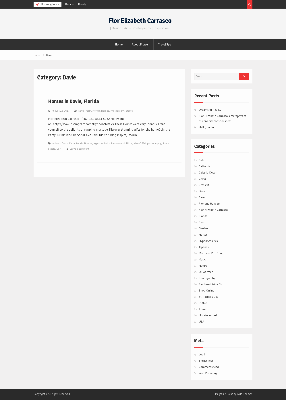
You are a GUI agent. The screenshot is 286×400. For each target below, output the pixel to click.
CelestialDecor (208, 172)
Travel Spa (164, 44)
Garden (203, 228)
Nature (203, 265)
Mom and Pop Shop (211, 253)
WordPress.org (208, 373)
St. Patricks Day (208, 296)
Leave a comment (79, 148)
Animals (56, 143)
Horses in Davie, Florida (73, 101)
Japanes (204, 247)
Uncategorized (208, 315)
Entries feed (206, 360)
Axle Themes (244, 394)
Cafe (201, 160)
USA (59, 148)
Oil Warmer (206, 272)
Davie (81, 110)
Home (119, 44)
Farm (88, 110)
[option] (98, 4)
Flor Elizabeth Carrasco (140, 20)
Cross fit (204, 185)
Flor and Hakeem (210, 203)
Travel (202, 309)
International (118, 143)
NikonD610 (140, 143)
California (204, 166)
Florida (96, 110)
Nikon (129, 143)
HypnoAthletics (102, 143)
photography (154, 143)
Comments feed (209, 367)
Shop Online (206, 290)
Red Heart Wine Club (211, 284)
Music (202, 259)
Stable (129, 110)
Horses (105, 110)
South (166, 143)
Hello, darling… (208, 127)
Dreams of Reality (75, 4)
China (202, 178)
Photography (117, 110)
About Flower (140, 44)
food (201, 222)
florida (79, 143)
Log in (202, 354)
